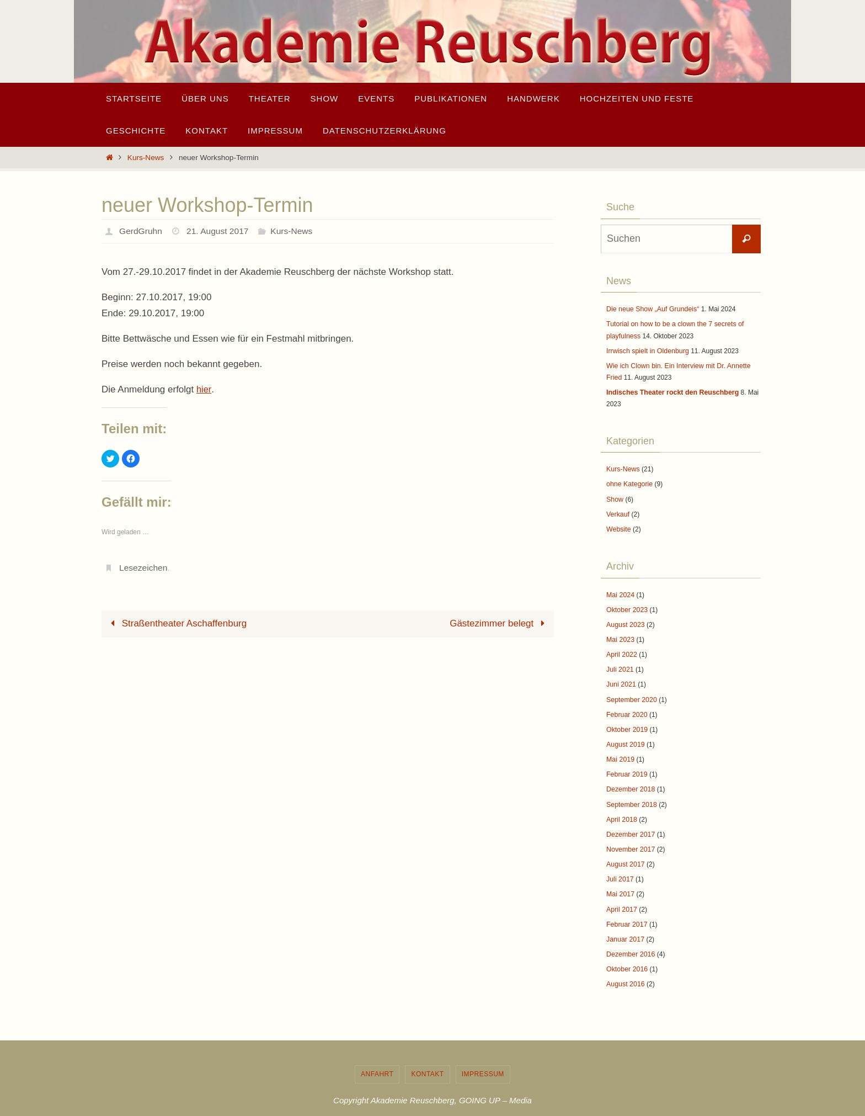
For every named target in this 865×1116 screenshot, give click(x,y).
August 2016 (624, 968)
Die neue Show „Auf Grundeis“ (651, 309)
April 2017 (621, 896)
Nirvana (429, 1106)
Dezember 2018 (629, 779)
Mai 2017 (619, 881)
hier (203, 389)
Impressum (483, 1058)
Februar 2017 (626, 910)
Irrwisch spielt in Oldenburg (646, 349)
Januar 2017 (624, 925)
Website (618, 525)
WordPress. (469, 1106)
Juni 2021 (620, 677)
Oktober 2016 (626, 954)
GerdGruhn (141, 231)
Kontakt (427, 1058)
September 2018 (630, 794)
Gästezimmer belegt (499, 623)
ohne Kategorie (628, 481)
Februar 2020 (626, 706)
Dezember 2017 (629, 823)
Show (614, 495)
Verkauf (617, 510)
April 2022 (621, 648)
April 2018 (621, 808)
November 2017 (629, 837)
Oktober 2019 (626, 721)
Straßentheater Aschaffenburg (176, 623)
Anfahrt (377, 1058)
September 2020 (630, 691)
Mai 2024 (619, 590)
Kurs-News (145, 157)
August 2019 (624, 735)
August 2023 (624, 619)
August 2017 (624, 852)
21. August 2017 (220, 231)
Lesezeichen (144, 567)
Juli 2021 (619, 663)
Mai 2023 (619, 633)
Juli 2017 (619, 866)
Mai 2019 (619, 750)
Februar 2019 (626, 764)
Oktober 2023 (626, 604)
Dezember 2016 (629, 939)
